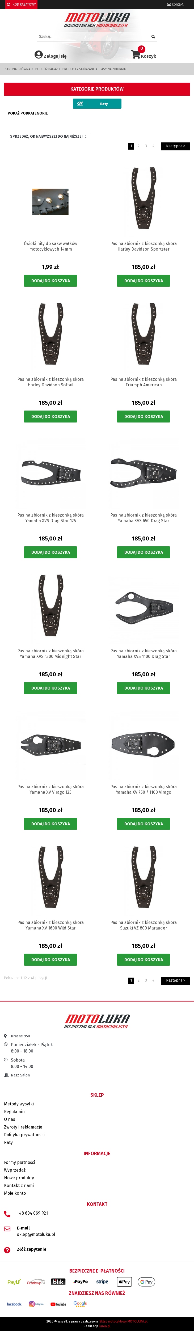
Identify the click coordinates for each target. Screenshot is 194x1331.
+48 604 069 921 (32, 1213)
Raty (8, 1142)
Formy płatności (19, 1162)
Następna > (175, 146)
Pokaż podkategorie (28, 113)
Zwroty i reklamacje (23, 1127)
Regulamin (14, 1111)
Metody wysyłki (19, 1103)
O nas (9, 1119)
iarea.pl (104, 1326)
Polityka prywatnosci (24, 1134)
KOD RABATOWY (21, 4)
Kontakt (175, 4)
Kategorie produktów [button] (97, 89)
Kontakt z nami (19, 1185)
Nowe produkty (19, 1177)
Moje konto (15, 1193)
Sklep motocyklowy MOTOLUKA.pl (123, 1321)
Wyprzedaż (15, 1170)
